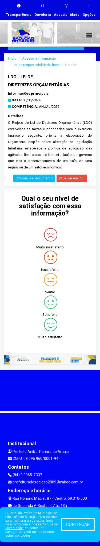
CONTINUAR (78, 524)
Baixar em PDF (72, 178)
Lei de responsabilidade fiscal (36, 65)
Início (12, 58)
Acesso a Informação (39, 58)
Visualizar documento (34, 178)
